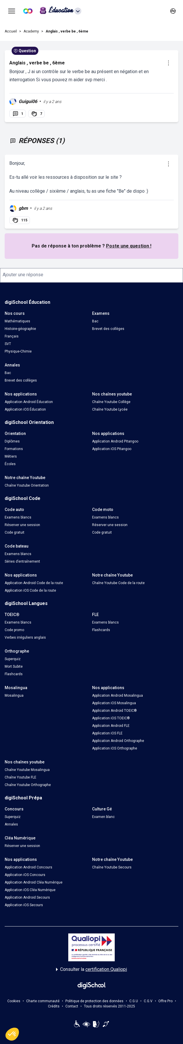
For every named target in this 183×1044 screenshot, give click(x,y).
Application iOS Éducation (25, 409)
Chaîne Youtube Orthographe (28, 785)
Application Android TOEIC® (114, 711)
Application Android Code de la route (34, 583)
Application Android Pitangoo (115, 441)
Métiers (11, 456)
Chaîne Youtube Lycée (110, 409)
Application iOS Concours (25, 875)
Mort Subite (14, 666)
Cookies (13, 1001)
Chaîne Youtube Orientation (27, 485)
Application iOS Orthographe (114, 748)
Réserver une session (22, 525)
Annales (11, 824)
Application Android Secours (27, 897)
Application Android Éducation (29, 402)
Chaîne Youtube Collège (111, 402)
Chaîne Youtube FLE (20, 777)
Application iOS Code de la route (30, 590)
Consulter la (91, 969)
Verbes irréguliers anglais (25, 637)
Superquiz (13, 659)
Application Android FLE (111, 726)
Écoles (10, 464)
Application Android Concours (28, 867)
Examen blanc (103, 817)
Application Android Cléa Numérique (33, 882)
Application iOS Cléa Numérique (30, 890)
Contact (71, 1006)
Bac (95, 321)
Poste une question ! (128, 246)
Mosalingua (14, 695)
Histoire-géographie (20, 329)
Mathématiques (17, 321)
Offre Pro (165, 1001)
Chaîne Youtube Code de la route (118, 583)
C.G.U (133, 1001)
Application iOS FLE (107, 733)
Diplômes (12, 441)
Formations (14, 449)
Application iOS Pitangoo (111, 449)
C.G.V (148, 1001)
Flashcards (101, 630)
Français (12, 336)
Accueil (11, 31)
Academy (31, 31)
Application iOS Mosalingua (114, 703)
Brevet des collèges (108, 329)
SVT (8, 344)
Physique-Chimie (18, 351)
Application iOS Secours (24, 905)
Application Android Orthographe (118, 741)
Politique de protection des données (94, 1001)
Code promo (14, 630)
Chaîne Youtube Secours (112, 867)
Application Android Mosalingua (117, 695)
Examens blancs (18, 517)
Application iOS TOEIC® (111, 718)
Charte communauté (43, 1001)
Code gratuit (14, 532)
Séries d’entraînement (22, 561)
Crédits (54, 1006)
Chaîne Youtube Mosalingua (27, 770)
